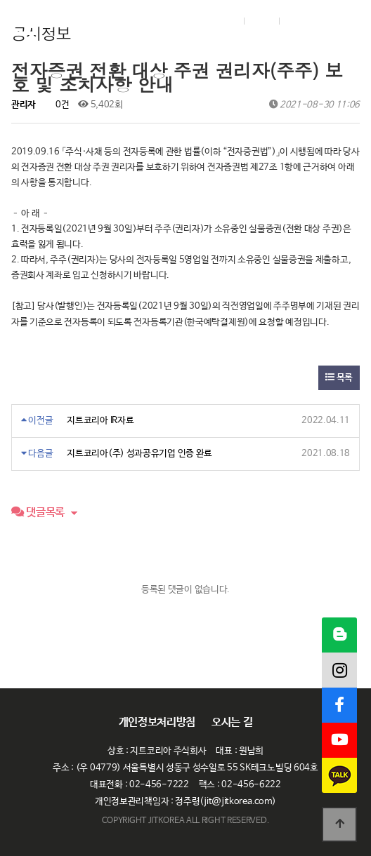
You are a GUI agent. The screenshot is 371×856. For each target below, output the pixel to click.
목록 (339, 378)
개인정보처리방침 (157, 723)
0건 (57, 105)
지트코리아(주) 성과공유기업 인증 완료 (139, 453)
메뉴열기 (346, 21)
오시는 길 (232, 723)
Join (260, 20)
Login (222, 20)
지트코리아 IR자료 (100, 420)
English (308, 20)
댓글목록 (38, 512)
